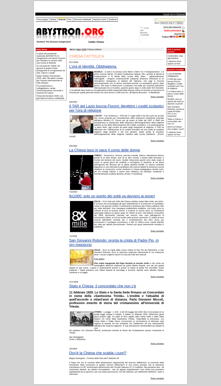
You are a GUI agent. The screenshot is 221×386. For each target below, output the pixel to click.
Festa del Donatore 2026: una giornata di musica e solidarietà (50, 97)
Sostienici (113, 19)
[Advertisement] (72, 7)
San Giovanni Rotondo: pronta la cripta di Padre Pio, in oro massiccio (114, 242)
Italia (78, 49)
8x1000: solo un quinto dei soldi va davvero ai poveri (112, 196)
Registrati (180, 14)
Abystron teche (100, 19)
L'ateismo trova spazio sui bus (174, 62)
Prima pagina (43, 19)
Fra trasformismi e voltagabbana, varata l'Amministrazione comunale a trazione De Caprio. (50, 89)
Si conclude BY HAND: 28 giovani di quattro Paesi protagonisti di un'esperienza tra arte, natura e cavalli (51, 69)
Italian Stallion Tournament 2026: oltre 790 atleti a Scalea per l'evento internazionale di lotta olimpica (50, 79)
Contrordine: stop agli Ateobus (175, 57)
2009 (84, 49)
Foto (70, 19)
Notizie (53, 19)
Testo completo (157, 97)
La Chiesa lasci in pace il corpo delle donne (104, 150)
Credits (91, 42)
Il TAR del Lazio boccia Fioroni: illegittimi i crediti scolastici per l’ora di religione (116, 108)
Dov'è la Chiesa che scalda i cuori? (97, 353)
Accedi (166, 14)
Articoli (62, 19)
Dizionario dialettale (83, 19)
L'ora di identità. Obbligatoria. (93, 66)
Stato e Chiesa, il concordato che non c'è (102, 286)
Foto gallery (99, 259)
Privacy (100, 42)
